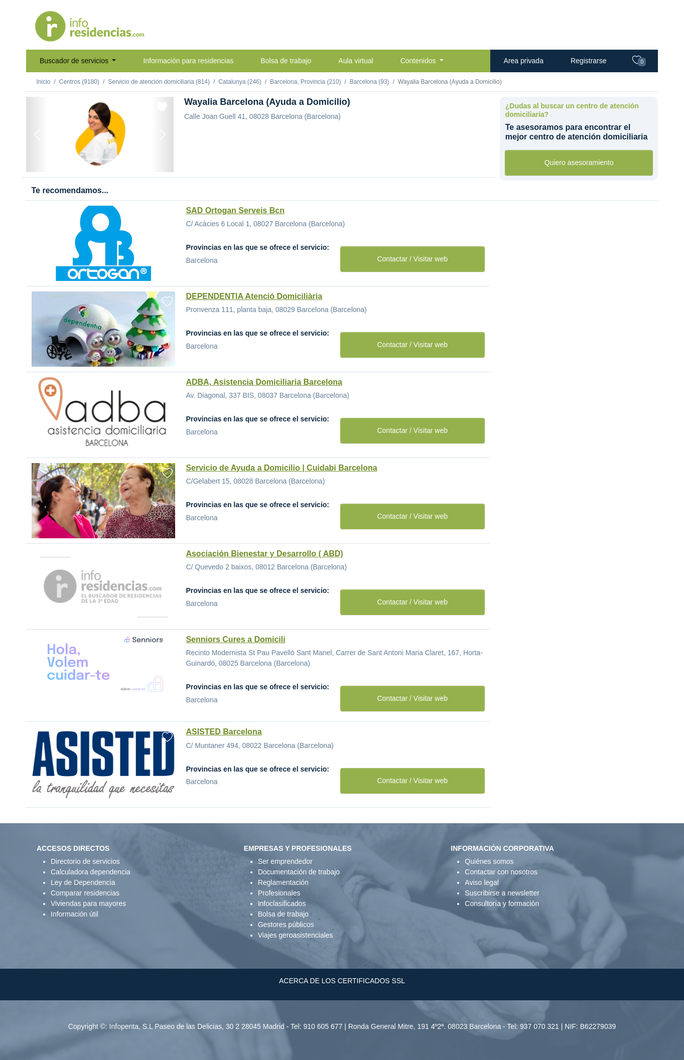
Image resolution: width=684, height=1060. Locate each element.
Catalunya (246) (239, 81)
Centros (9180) (79, 81)
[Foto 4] (126, 159)
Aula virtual (355, 61)
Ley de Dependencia (83, 882)
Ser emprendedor (285, 861)
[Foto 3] (108, 159)
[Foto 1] (72, 159)
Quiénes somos (489, 861)
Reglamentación (283, 882)
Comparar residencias (85, 893)
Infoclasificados (282, 903)
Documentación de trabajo (299, 872)
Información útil (74, 914)
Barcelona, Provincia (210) (305, 81)
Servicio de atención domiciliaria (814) (159, 81)
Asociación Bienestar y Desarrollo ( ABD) (264, 553)
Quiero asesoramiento (579, 163)
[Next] (163, 134)
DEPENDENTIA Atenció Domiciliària (254, 296)
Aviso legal (481, 882)
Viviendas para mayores (88, 903)
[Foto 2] (90, 159)
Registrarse (589, 61)
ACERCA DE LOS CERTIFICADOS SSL (342, 981)
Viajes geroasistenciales (295, 935)
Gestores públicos (286, 925)
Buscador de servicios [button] (75, 61)
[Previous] (37, 134)
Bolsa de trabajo (285, 61)
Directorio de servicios (85, 861)
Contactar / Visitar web (412, 259)
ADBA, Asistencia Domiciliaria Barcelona (264, 382)
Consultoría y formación (502, 903)
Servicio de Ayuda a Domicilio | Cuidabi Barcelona (281, 468)
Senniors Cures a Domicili (235, 639)
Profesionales (279, 893)
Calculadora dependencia (90, 872)
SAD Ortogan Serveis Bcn (235, 210)
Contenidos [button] (419, 61)
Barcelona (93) (369, 81)
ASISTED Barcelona (223, 731)
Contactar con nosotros (501, 872)
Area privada (523, 61)
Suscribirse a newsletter (502, 893)
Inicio (44, 81)
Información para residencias (188, 61)
